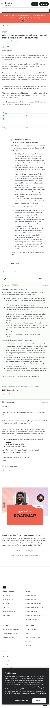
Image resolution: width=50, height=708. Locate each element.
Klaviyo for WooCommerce (33, 615)
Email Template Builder (32, 637)
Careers (5, 664)
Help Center (6, 607)
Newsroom (6, 660)
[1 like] (9, 466)
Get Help (28, 645)
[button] (2, 4)
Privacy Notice (40, 693)
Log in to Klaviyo (8, 599)
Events (27, 633)
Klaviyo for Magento (31, 611)
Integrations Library (9, 637)
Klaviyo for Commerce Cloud (34, 607)
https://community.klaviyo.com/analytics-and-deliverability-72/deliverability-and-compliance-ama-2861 (21, 451)
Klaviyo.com (6, 595)
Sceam (7, 47)
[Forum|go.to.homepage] (9, 4)
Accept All (39, 700)
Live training (6, 615)
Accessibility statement (32, 556)
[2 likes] (10, 390)
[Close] (47, 669)
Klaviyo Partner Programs (11, 629)
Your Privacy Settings (21, 700)
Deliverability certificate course (16, 446)
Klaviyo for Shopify (31, 595)
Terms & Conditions (16, 556)
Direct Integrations (31, 619)
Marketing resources (9, 611)
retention (8, 285)
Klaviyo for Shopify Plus (32, 599)
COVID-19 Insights (31, 629)
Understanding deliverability (15, 444)
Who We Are (7, 656)
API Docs (28, 641)
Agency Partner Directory (11, 633)
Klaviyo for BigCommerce (33, 603)
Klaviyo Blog (6, 603)
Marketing (6, 26)
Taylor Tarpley (9, 402)
